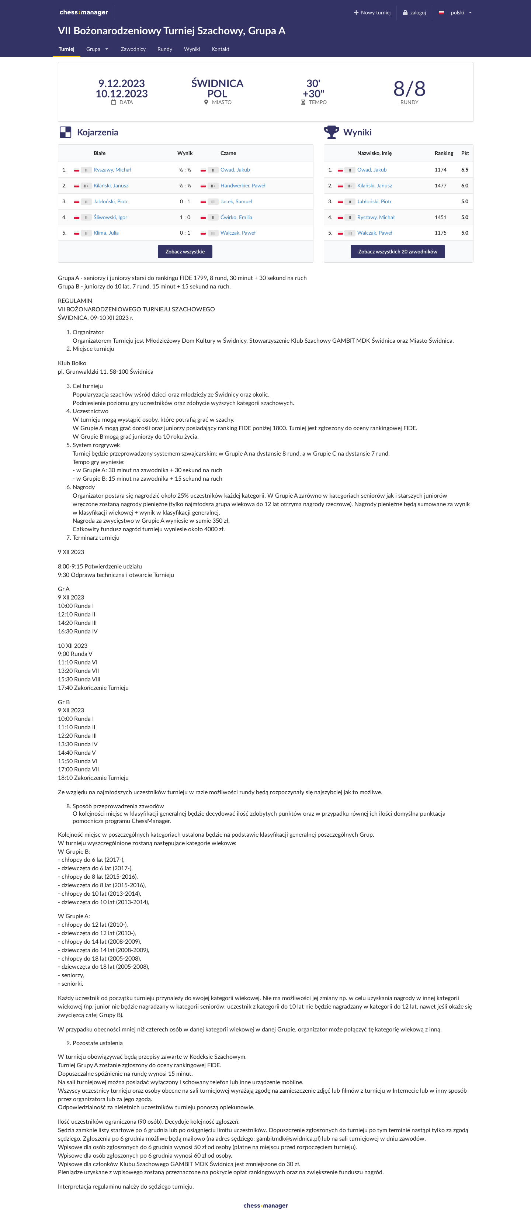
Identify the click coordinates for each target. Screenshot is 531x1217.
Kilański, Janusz (111, 185)
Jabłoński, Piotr (111, 201)
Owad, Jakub (235, 169)
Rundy (164, 49)
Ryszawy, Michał (112, 169)
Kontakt (220, 49)
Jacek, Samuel (236, 201)
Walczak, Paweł (238, 232)
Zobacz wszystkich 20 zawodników (397, 251)
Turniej (66, 49)
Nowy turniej (372, 12)
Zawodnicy (133, 49)
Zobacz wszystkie (185, 251)
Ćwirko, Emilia (236, 217)
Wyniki (192, 49)
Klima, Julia (106, 232)
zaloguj (414, 12)
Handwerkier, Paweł (243, 185)
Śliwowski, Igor (110, 217)
